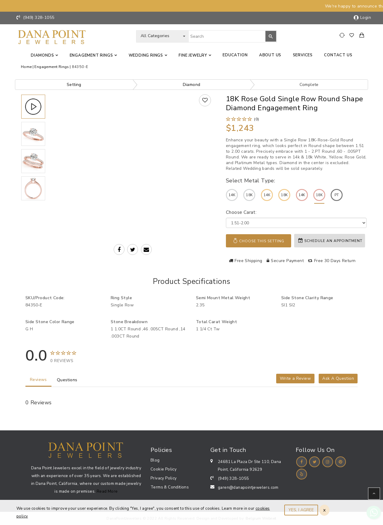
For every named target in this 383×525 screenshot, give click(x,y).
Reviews (38, 379)
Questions (67, 380)
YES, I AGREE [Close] (301, 510)
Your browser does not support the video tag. (133, 143)
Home (26, 66)
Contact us (338, 55)
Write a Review (295, 378)
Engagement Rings (91, 55)
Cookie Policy (164, 469)
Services (303, 55)
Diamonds (42, 55)
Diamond (191, 84)
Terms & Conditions (170, 487)
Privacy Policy (164, 478)
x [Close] (324, 510)
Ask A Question (338, 378)
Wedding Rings (146, 55)
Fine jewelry (193, 55)
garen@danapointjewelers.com (248, 487)
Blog (155, 460)
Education (235, 55)
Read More (107, 491)
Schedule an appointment (330, 240)
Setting (74, 84)
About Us (270, 55)
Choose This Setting (258, 240)
